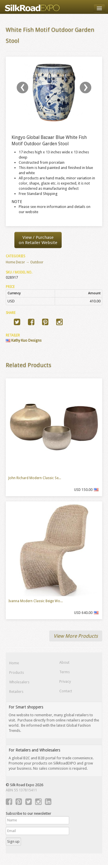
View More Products (76, 636)
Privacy (65, 681)
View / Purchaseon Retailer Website (38, 240)
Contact (65, 691)
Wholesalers (19, 682)
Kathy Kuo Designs (23, 340)
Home (14, 663)
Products (16, 672)
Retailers (16, 691)
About (64, 662)
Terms (64, 672)
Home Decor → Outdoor (24, 262)
